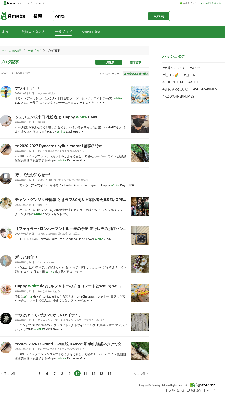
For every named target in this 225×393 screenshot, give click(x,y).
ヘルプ (209, 390)
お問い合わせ (175, 390)
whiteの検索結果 (11, 50)
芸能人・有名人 (33, 31)
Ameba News (92, 31)
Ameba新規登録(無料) (211, 3)
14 (109, 373)
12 (93, 373)
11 (85, 373)
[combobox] (100, 16)
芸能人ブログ (189, 3)
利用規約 (194, 390)
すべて (7, 31)
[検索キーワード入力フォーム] (100, 16)
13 (101, 373)
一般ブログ (34, 50)
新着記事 (135, 62)
